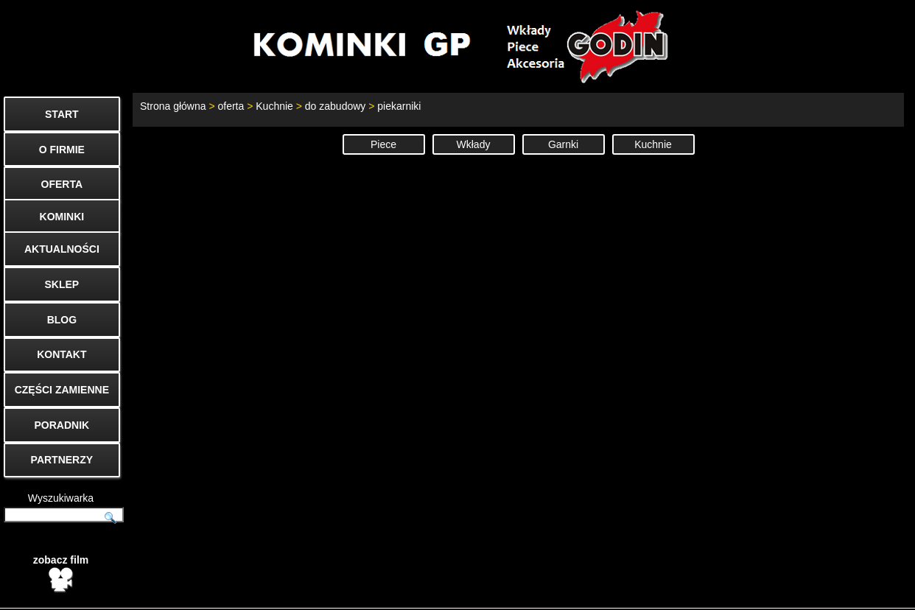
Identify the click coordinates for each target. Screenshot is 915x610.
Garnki (563, 144)
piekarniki (399, 106)
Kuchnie (274, 106)
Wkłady (474, 144)
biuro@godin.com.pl (470, 592)
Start (642, 592)
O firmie (750, 592)
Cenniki (807, 592)
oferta (230, 106)
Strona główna (173, 106)
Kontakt (693, 592)
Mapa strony (875, 592)
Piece (383, 144)
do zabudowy (335, 106)
